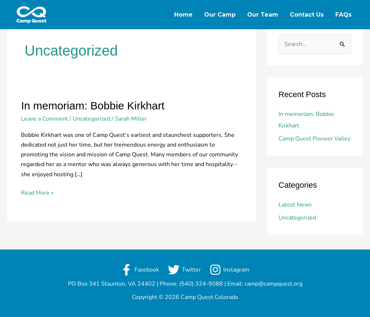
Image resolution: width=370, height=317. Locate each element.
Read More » (37, 192)
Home (183, 14)
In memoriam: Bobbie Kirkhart (92, 106)
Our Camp (220, 14)
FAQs (343, 14)
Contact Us (307, 14)
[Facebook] (139, 269)
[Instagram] (229, 269)
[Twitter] (184, 269)
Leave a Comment (44, 119)
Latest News (295, 205)
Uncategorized (91, 119)
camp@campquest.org (273, 284)
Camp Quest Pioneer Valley (314, 139)
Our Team (262, 14)
